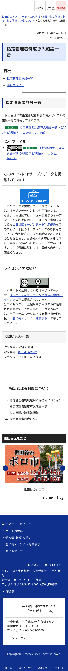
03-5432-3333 (28, 626)
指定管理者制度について (21, 20)
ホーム (8, 667)
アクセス (59, 667)
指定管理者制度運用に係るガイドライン (36, 400)
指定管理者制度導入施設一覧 (28, 406)
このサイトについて (18, 524)
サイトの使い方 (15, 531)
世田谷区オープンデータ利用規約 (34, 224)
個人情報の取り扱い (18, 537)
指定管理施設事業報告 (24, 412)
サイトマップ (14, 551)
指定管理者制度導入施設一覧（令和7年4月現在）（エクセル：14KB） (35, 152)
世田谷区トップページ (14, 16)
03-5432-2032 (27, 352)
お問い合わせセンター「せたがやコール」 (42, 608)
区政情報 (35, 16)
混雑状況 (42, 667)
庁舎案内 (11, 591)
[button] (39, 6)
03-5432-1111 (23, 579)
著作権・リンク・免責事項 (30, 318)
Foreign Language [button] (50, 7)
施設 (45, 16)
